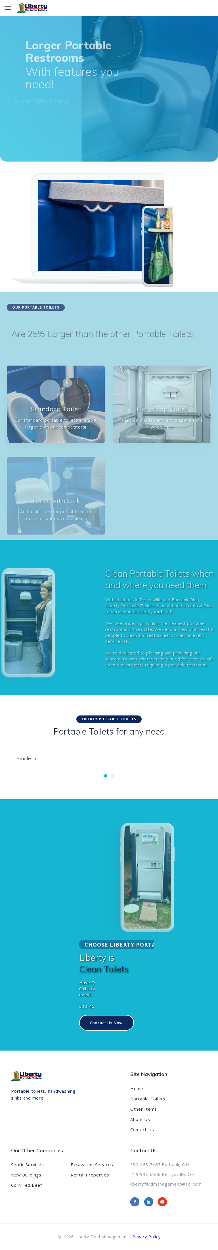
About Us (140, 1119)
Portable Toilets (147, 1099)
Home (136, 1088)
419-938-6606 (145, 1174)
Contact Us (142, 1129)
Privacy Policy (147, 1236)
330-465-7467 (145, 1164)
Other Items (143, 1109)
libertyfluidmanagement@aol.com (166, 1184)
